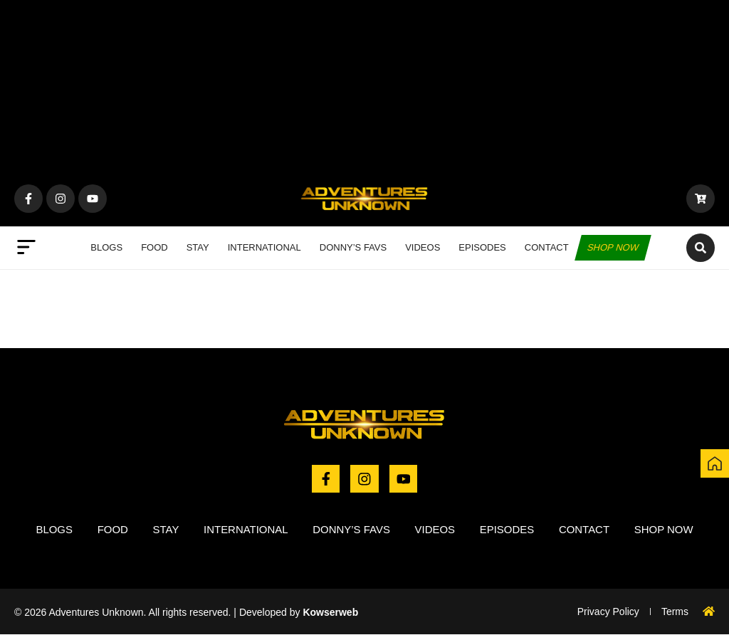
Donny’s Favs (353, 247)
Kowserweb (330, 612)
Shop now (613, 247)
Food (154, 247)
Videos (422, 247)
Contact (547, 247)
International (264, 247)
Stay (198, 247)
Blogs (106, 247)
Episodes (481, 247)
